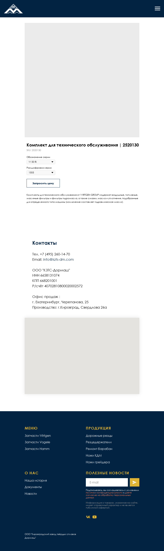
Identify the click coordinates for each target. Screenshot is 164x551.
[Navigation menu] (157, 8)
